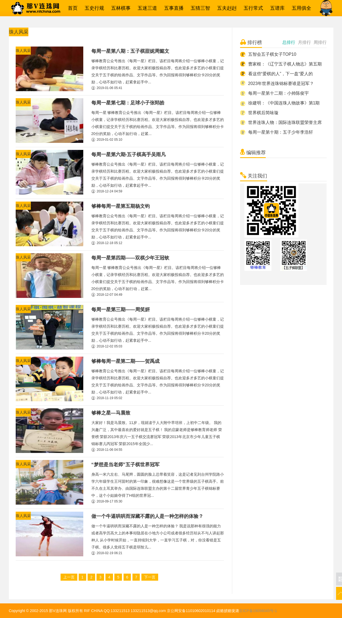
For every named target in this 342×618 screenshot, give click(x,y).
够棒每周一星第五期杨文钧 (120, 206)
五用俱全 (300, 8)
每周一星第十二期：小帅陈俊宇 (278, 93)
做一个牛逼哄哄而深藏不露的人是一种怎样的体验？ (147, 516)
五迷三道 (146, 8)
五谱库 (276, 8)
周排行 (320, 42)
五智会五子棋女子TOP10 (272, 54)
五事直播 (172, 8)
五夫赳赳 (225, 8)
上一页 (69, 577)
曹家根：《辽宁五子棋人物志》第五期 (285, 64)
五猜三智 (199, 8)
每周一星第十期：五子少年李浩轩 (280, 132)
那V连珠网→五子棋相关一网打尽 (43, 8)
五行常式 (252, 8)
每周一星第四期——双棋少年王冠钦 (130, 258)
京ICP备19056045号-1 (258, 611)
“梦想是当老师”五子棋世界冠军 (125, 464)
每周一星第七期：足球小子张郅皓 (127, 103)
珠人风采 (23, 50)
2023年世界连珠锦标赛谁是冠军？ (281, 83)
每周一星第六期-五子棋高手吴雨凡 (128, 154)
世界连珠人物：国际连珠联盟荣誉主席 (285, 122)
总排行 (288, 42)
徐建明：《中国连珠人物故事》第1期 (284, 103)
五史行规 (93, 8)
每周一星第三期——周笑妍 (120, 309)
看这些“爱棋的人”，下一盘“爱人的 (280, 73)
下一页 (149, 577)
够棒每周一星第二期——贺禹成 (125, 361)
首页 (71, 8)
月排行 (304, 42)
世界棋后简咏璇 (263, 112)
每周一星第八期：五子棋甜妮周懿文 (130, 51)
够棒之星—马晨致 (110, 413)
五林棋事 (119, 8)
